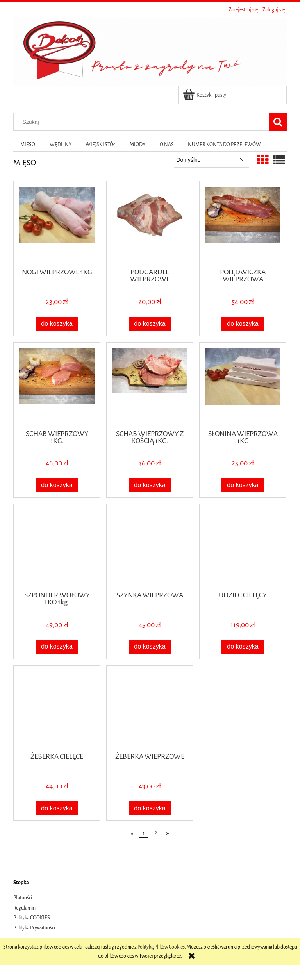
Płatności (22, 898)
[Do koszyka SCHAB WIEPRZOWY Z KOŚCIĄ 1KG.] (150, 485)
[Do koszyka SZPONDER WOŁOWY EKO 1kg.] (57, 647)
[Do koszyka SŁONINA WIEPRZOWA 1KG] (242, 485)
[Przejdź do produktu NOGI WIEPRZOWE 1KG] (57, 224)
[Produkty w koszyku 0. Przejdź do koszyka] (206, 95)
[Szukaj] (278, 122)
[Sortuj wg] (211, 160)
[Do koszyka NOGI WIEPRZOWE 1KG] (57, 324)
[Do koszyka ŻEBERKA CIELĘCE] (57, 808)
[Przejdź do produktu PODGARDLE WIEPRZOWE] (150, 224)
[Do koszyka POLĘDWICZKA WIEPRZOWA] (242, 324)
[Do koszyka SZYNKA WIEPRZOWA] (150, 647)
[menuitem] (27, 145)
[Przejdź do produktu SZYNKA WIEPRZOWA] (150, 546)
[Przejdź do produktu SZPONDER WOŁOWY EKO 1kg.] (57, 546)
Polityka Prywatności (34, 928)
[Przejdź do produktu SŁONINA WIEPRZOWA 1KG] (242, 385)
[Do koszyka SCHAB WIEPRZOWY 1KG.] (57, 485)
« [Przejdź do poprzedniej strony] (132, 833)
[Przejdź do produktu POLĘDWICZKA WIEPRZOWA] (242, 224)
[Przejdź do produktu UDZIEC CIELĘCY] (242, 546)
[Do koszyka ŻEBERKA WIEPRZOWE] (150, 808)
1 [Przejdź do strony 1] (144, 833)
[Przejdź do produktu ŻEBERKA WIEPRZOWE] (150, 708)
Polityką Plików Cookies (161, 947)
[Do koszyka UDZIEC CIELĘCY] (242, 647)
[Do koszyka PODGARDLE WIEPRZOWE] (150, 324)
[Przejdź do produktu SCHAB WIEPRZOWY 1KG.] (57, 385)
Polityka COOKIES (31, 917)
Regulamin (24, 908)
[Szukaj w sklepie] (143, 121)
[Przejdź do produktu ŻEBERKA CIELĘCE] (57, 708)
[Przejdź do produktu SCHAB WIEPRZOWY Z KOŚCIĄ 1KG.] (150, 385)
